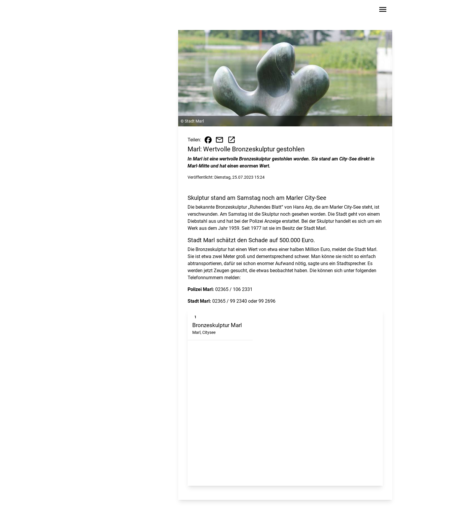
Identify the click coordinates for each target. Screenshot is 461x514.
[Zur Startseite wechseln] (88, 10)
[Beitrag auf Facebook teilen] (208, 139)
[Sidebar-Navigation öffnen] (382, 10)
